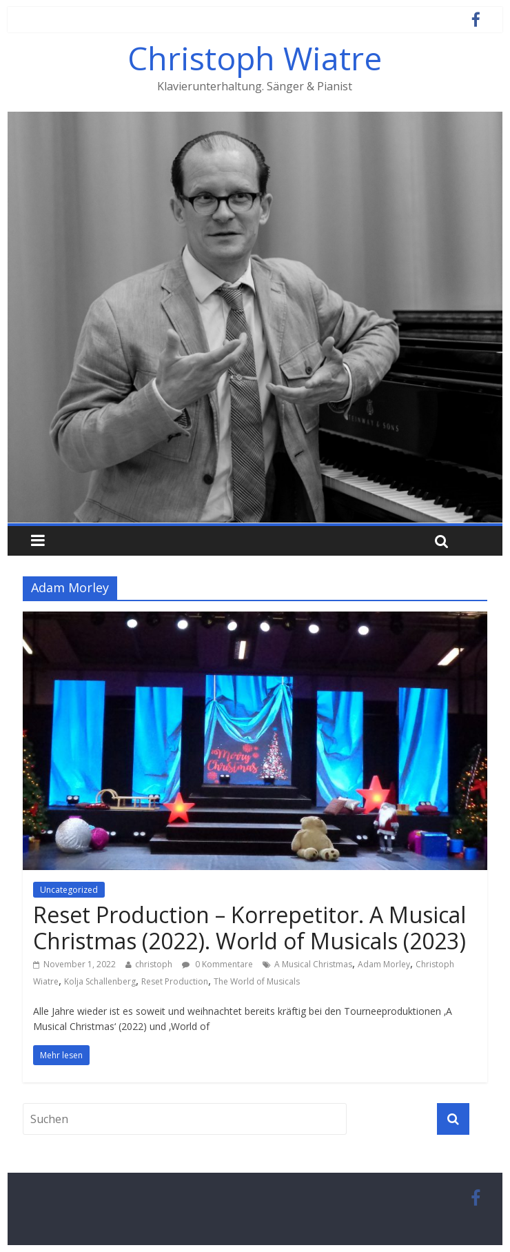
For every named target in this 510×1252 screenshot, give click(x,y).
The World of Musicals (257, 981)
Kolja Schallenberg (100, 981)
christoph (153, 964)
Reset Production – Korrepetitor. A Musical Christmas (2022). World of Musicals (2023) (249, 928)
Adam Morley (384, 964)
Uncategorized (69, 890)
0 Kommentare (217, 964)
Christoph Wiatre (254, 58)
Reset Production (174, 981)
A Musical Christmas (313, 964)
